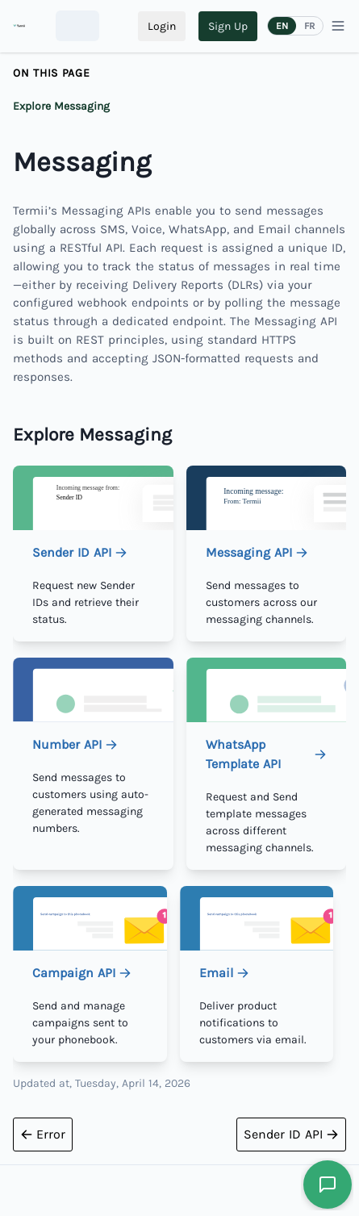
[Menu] (338, 25)
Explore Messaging (61, 106)
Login (162, 26)
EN (282, 25)
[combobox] (77, 25)
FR (309, 25)
